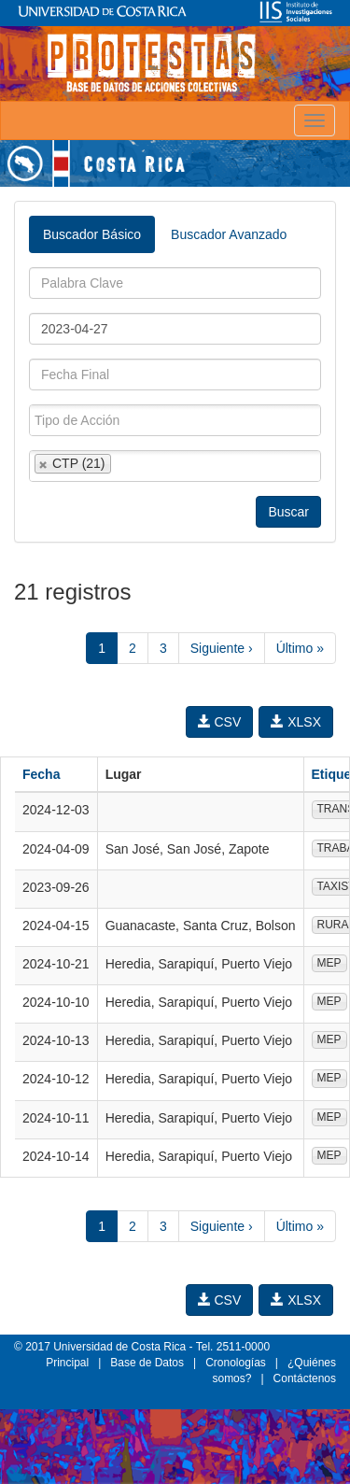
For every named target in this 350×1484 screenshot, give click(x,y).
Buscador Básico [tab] (92, 234)
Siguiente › (221, 648)
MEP (329, 962)
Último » (300, 648)
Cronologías (235, 1362)
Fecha (41, 774)
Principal (67, 1362)
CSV (220, 721)
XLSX (296, 721)
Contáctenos (304, 1378)
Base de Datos (147, 1362)
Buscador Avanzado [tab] (229, 234)
